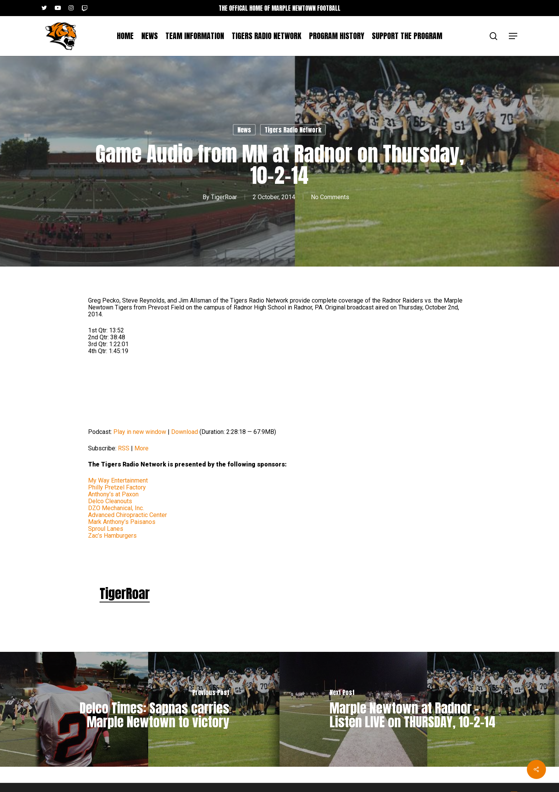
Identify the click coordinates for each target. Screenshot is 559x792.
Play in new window (139, 431)
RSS (123, 448)
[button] (513, 36)
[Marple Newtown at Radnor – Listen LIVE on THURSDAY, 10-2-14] (419, 709)
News (244, 129)
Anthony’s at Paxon (113, 494)
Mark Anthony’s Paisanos (121, 521)
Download (184, 431)
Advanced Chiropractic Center (127, 515)
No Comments (330, 196)
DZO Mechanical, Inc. (116, 508)
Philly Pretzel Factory (117, 487)
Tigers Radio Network (293, 129)
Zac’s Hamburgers (112, 535)
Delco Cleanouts (110, 501)
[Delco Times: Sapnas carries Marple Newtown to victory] (140, 709)
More (141, 448)
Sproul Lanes (105, 528)
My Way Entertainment (118, 480)
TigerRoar (224, 196)
